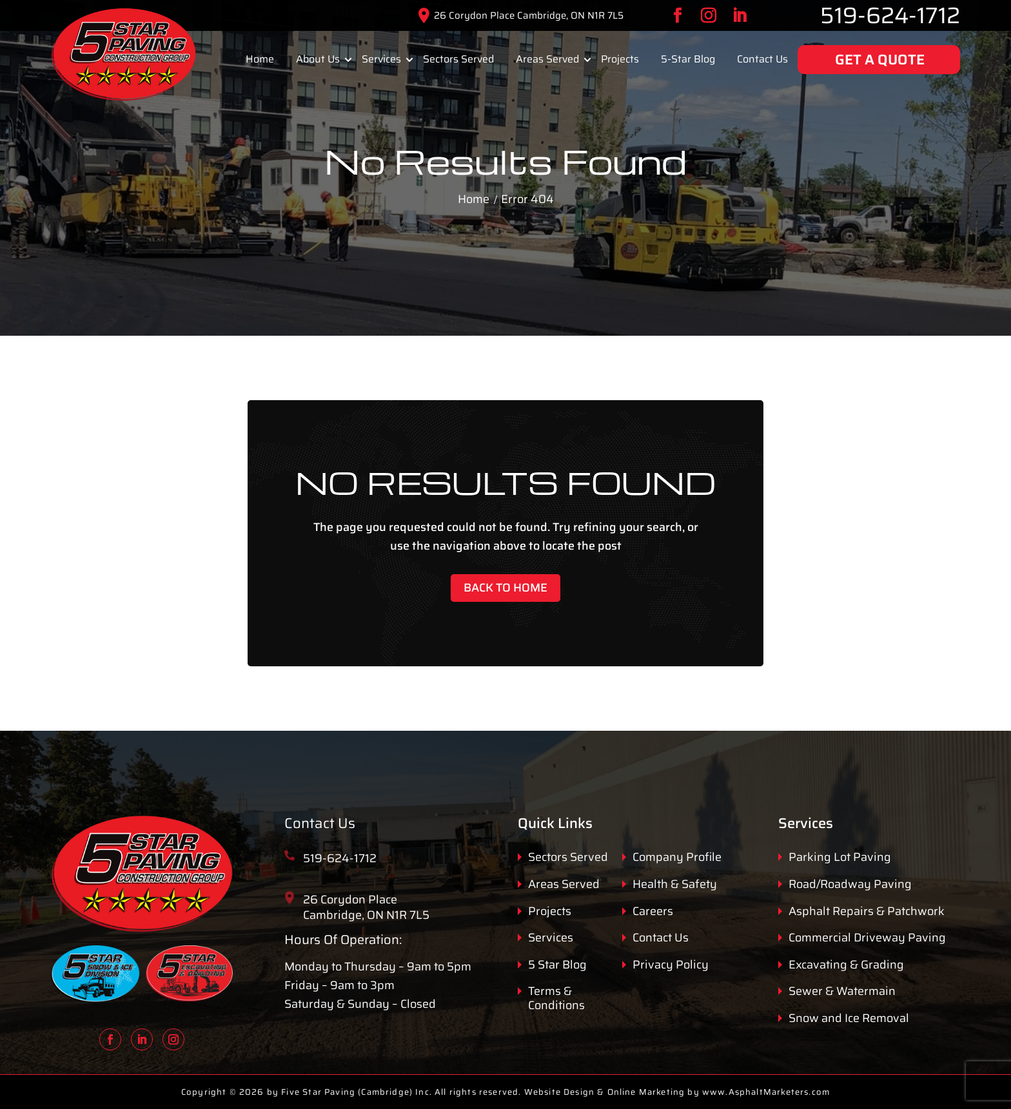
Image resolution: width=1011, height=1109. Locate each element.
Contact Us (762, 59)
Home (260, 59)
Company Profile (677, 858)
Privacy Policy (671, 965)
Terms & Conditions (556, 998)
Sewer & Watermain (842, 992)
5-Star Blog (688, 59)
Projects (620, 59)
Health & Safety (675, 885)
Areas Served (547, 59)
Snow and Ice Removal (849, 1019)
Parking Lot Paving (840, 858)
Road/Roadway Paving (850, 885)
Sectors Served (458, 59)
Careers (653, 912)
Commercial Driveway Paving (867, 938)
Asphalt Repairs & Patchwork (867, 912)
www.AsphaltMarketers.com (766, 1092)
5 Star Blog (557, 965)
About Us (318, 59)
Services (381, 59)
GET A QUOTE (880, 59)
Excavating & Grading (846, 965)
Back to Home (505, 588)
